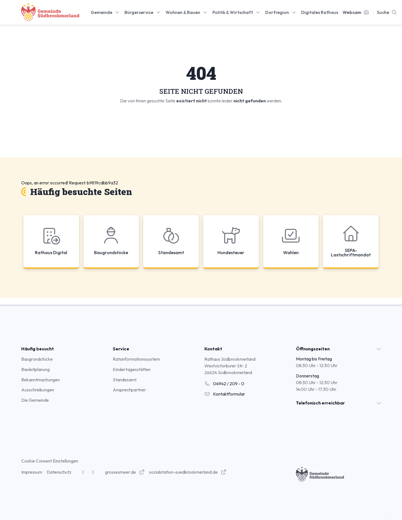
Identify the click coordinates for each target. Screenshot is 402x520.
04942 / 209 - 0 (224, 383)
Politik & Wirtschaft (236, 12)
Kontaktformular (224, 394)
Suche (387, 12)
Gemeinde (105, 12)
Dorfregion (281, 12)
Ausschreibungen (37, 390)
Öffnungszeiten (313, 349)
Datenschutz (59, 472)
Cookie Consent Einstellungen (49, 461)
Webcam (356, 12)
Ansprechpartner (129, 390)
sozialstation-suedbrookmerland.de (187, 472)
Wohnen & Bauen (187, 12)
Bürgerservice (143, 12)
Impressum (31, 472)
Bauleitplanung (35, 369)
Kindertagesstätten (131, 369)
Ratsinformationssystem (136, 359)
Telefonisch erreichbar (320, 403)
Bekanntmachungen (40, 379)
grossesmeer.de (125, 472)
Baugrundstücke (37, 359)
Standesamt (125, 379)
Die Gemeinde (35, 400)
